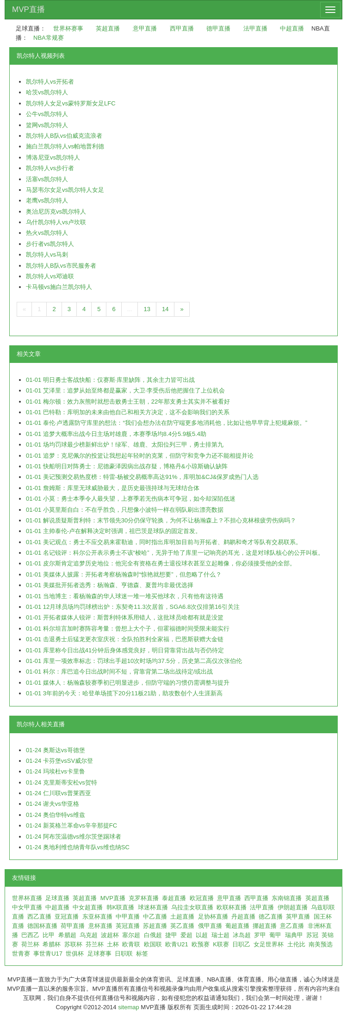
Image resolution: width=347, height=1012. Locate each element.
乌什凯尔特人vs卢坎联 (56, 222)
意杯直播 (100, 925)
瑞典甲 (294, 935)
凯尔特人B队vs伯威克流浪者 (64, 135)
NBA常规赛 (48, 37)
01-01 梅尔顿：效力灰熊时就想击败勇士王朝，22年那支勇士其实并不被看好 (128, 401)
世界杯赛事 (68, 28)
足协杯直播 (213, 916)
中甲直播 (128, 916)
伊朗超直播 (293, 907)
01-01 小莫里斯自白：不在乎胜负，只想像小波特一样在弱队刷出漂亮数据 (124, 509)
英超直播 (108, 28)
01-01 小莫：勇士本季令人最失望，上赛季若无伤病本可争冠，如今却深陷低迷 (130, 498)
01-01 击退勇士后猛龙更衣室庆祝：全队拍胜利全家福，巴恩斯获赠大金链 (124, 639)
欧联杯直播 (232, 907)
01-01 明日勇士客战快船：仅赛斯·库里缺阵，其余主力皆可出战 (110, 379)
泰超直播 (174, 898)
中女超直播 (88, 907)
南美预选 (321, 944)
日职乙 (241, 944)
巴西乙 (30, 935)
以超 (202, 935)
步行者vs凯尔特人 (50, 243)
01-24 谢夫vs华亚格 (52, 803)
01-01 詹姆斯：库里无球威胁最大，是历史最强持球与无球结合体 (112, 488)
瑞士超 (220, 935)
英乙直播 (182, 925)
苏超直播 (155, 925)
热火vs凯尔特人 (47, 232)
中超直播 (292, 28)
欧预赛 (201, 944)
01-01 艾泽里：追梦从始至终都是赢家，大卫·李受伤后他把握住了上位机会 (125, 390)
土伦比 (296, 944)
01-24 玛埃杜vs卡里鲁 (55, 771)
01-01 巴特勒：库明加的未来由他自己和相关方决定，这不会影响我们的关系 (127, 412)
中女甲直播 (27, 907)
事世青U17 (47, 953)
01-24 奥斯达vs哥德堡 (55, 750)
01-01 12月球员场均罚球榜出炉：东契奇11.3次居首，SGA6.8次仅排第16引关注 (133, 606)
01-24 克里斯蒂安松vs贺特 (61, 782)
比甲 (49, 935)
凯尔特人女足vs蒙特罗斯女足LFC (71, 103)
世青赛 (21, 953)
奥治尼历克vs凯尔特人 (56, 211)
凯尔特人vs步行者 (50, 168)
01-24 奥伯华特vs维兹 (55, 814)
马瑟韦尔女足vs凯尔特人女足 (65, 189)
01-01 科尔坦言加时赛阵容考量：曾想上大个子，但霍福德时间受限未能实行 (127, 628)
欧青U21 (176, 944)
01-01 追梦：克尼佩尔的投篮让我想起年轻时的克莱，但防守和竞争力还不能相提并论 (140, 455)
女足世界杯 (269, 944)
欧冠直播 (202, 898)
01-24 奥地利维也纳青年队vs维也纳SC (78, 847)
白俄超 (153, 935)
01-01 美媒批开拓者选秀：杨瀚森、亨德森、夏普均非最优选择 (109, 585)
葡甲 (275, 935)
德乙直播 (271, 916)
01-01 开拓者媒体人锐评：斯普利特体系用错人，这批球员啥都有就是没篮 (124, 617)
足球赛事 (99, 953)
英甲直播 (298, 916)
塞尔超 (131, 935)
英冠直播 (128, 925)
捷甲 (171, 935)
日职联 (124, 953)
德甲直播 (218, 28)
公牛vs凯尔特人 (47, 113)
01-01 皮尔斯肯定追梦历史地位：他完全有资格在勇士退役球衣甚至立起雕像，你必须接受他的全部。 (161, 563)
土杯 (113, 944)
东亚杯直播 (97, 916)
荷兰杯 (30, 944)
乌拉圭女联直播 (192, 907)
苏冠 (312, 935)
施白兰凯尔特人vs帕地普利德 (65, 146)
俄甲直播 (210, 925)
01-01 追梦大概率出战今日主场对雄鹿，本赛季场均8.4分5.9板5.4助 (116, 433)
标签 (142, 953)
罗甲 (260, 935)
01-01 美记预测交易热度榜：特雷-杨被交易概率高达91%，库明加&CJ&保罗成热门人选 (142, 476)
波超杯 (110, 935)
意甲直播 (145, 28)
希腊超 (67, 935)
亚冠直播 (67, 916)
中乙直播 (155, 916)
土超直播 (182, 916)
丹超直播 (243, 916)
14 (165, 309)
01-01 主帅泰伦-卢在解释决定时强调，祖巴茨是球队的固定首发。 (113, 530)
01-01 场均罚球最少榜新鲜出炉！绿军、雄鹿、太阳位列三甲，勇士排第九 (124, 444)
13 (146, 309)
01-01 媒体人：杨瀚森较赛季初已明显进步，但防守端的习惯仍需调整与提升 (127, 682)
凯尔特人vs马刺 (47, 254)
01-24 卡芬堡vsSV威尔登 (59, 760)
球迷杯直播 (153, 907)
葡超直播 (237, 925)
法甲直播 (255, 28)
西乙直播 (39, 916)
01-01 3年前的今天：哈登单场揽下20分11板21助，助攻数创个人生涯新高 (124, 693)
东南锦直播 (287, 898)
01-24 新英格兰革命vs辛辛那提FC (71, 825)
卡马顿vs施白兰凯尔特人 (59, 286)
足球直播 (57, 898)
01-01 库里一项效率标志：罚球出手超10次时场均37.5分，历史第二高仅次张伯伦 (134, 660)
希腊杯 (52, 944)
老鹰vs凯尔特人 (47, 200)
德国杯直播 (42, 925)
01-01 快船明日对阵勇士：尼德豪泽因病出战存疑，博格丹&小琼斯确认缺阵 (127, 466)
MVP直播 (28, 9)
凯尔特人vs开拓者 (50, 81)
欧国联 (153, 944)
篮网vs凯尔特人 (47, 125)
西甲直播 (182, 28)
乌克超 (89, 935)
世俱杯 (75, 953)
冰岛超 (242, 935)
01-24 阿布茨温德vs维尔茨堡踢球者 (73, 836)
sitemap (128, 1007)
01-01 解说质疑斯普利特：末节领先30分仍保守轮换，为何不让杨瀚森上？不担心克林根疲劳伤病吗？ (161, 520)
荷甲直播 (73, 925)
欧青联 (131, 944)
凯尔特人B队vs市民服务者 (61, 265)
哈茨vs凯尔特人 (47, 92)
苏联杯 (73, 944)
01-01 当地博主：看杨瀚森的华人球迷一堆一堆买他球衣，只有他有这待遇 (124, 596)
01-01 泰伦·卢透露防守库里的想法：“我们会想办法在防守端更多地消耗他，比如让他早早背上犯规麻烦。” (166, 422)
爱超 (186, 935)
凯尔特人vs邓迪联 (50, 276)
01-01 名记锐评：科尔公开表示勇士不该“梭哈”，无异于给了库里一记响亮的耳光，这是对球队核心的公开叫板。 (175, 552)
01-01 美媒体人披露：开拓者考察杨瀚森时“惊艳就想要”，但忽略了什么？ (124, 574)
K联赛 (221, 944)
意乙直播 (292, 925)
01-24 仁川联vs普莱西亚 (58, 793)
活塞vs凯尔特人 (47, 179)
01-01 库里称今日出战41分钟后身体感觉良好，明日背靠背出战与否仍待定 (125, 650)
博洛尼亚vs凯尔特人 (53, 157)
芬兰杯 (95, 944)
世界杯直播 (27, 898)
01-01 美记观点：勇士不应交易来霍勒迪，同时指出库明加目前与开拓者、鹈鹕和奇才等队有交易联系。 (164, 542)
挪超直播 (265, 925)
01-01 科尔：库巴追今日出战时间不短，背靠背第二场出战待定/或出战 (119, 671)
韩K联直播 (120, 907)
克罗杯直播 (144, 898)
